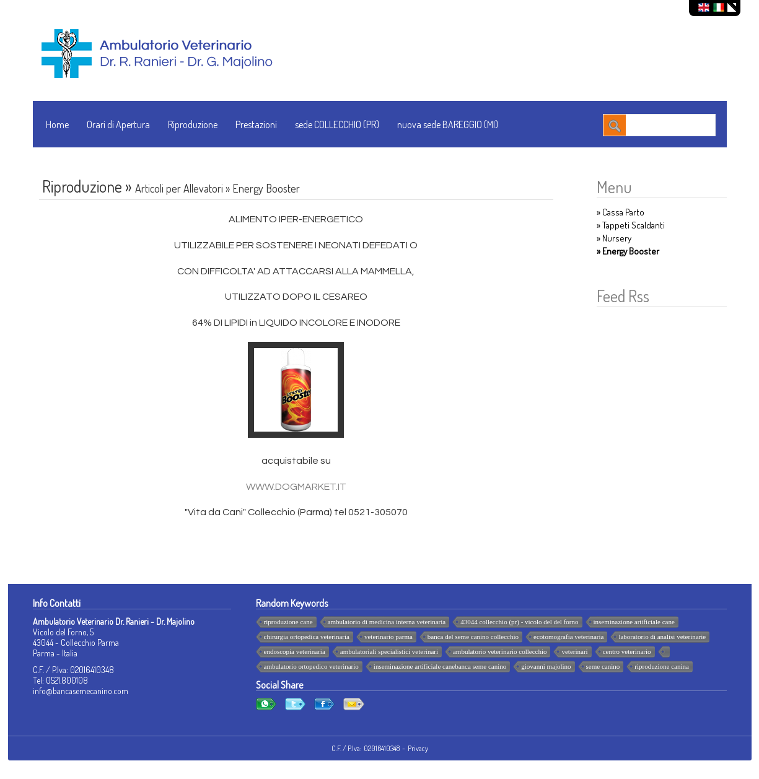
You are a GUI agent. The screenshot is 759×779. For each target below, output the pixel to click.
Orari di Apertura (118, 124)
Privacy (418, 748)
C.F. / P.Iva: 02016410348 (365, 748)
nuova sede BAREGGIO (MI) (447, 124)
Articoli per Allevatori (179, 188)
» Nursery (614, 238)
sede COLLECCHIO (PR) (337, 124)
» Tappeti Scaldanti (631, 225)
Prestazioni (256, 124)
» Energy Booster (628, 251)
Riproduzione (192, 124)
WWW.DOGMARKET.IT (296, 487)
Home (57, 124)
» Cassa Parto (620, 212)
